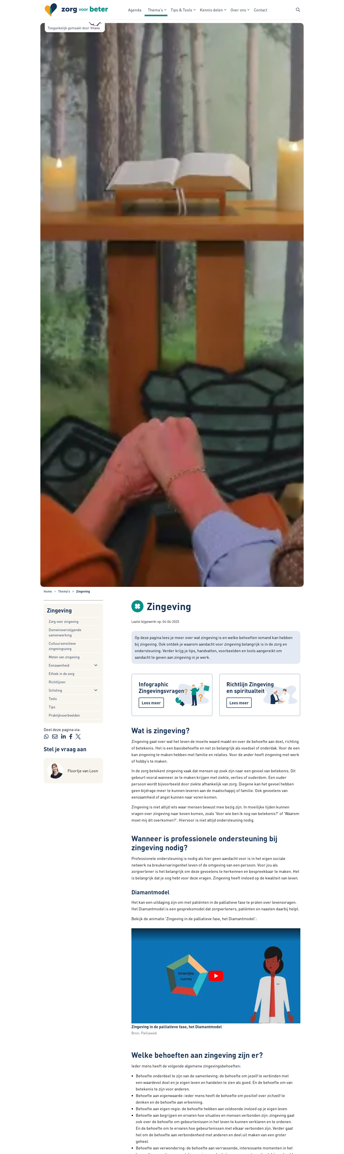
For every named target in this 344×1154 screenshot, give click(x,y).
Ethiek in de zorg (61, 673)
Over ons (238, 9)
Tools (53, 698)
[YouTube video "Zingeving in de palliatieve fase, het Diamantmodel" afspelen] (215, 976)
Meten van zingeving (64, 657)
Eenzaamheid (59, 665)
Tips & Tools (181, 9)
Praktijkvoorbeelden (64, 715)
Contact (260, 9)
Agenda (134, 9)
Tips (52, 707)
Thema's (155, 9)
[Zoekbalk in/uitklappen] (298, 9)
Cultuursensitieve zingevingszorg (62, 646)
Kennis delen (211, 9)
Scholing (55, 690)
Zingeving (59, 610)
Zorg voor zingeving (64, 621)
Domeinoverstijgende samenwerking (65, 632)
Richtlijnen (57, 682)
